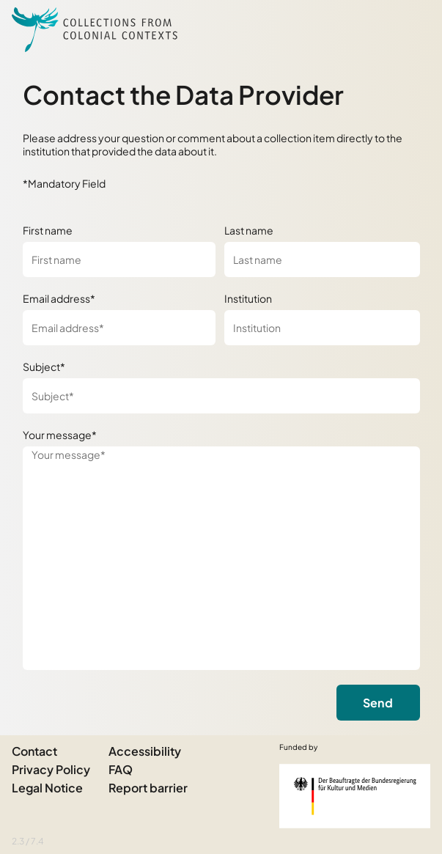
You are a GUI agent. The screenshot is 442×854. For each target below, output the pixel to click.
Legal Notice (47, 787)
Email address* (59, 298)
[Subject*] (221, 395)
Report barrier (148, 787)
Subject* (44, 366)
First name (48, 230)
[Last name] (322, 259)
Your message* (60, 434)
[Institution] (322, 327)
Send (378, 702)
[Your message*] (221, 558)
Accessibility (144, 751)
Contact (34, 751)
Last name (248, 230)
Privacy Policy (51, 769)
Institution (248, 298)
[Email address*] (119, 327)
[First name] (119, 259)
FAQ (120, 769)
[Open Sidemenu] (412, 29)
